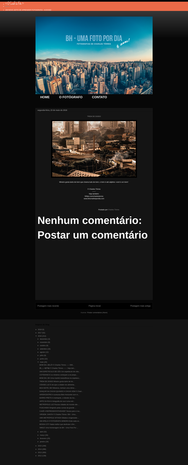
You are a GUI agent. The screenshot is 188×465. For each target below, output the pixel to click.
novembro (44, 342)
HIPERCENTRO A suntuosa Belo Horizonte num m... (59, 395)
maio (42, 362)
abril (42, 432)
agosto (43, 352)
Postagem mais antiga (140, 306)
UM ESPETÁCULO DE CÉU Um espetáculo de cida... (59, 372)
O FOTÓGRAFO (71, 97)
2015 (40, 446)
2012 (40, 456)
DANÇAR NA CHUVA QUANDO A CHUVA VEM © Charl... (61, 391)
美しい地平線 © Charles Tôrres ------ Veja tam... (57, 368)
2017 (40, 333)
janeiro (43, 442)
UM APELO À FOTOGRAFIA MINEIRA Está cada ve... (59, 421)
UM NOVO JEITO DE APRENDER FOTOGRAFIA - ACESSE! (28, 10)
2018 (40, 329)
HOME (45, 97)
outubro (43, 345)
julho (42, 355)
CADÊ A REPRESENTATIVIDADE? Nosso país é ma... (60, 411)
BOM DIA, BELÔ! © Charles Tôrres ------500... (56, 365)
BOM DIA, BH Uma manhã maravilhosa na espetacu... (59, 378)
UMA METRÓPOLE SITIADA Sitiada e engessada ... (59, 418)
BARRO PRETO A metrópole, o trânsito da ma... (57, 398)
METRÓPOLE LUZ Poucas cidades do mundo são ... (59, 404)
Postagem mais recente (48, 306)
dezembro (44, 339)
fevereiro (43, 438)
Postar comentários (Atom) (97, 313)
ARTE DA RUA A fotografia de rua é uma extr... (57, 401)
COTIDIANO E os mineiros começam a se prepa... (58, 375)
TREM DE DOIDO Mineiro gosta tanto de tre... (56, 381)
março (42, 435)
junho (42, 359)
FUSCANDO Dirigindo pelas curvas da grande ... (57, 408)
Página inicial (95, 306)
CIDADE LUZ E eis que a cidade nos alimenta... (57, 385)
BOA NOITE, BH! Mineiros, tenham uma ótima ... (57, 388)
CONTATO (99, 97)
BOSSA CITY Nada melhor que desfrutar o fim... (57, 424)
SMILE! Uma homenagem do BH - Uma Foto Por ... (58, 428)
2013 (40, 452)
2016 (40, 336)
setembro (44, 349)
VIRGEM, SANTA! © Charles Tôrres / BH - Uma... (58, 414)
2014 (40, 449)
